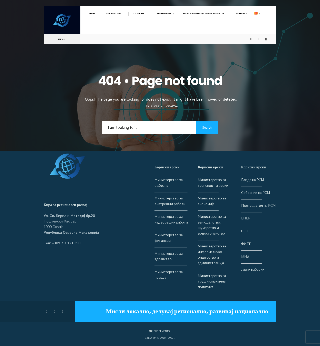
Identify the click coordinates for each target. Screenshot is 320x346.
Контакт (241, 13)
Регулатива (113, 13)
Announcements (159, 331)
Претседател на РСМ (258, 205)
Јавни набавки (252, 269)
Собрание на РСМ (255, 192)
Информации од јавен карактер (203, 13)
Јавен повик (163, 13)
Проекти (138, 13)
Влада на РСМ (252, 180)
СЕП (244, 231)
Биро (92, 13)
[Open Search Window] (266, 37)
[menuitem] (95, 12)
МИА (245, 257)
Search (207, 128)
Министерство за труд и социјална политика (212, 281)
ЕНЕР (245, 218)
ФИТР (246, 244)
